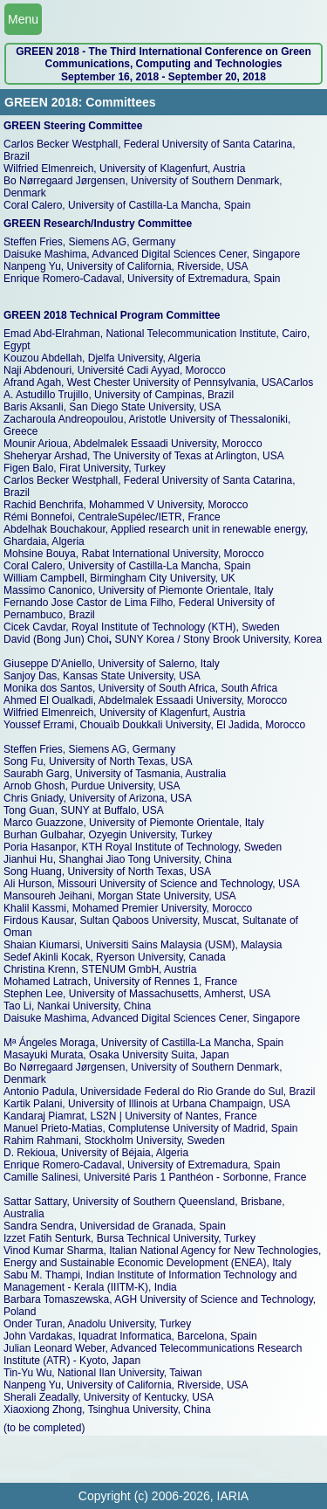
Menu (23, 19)
